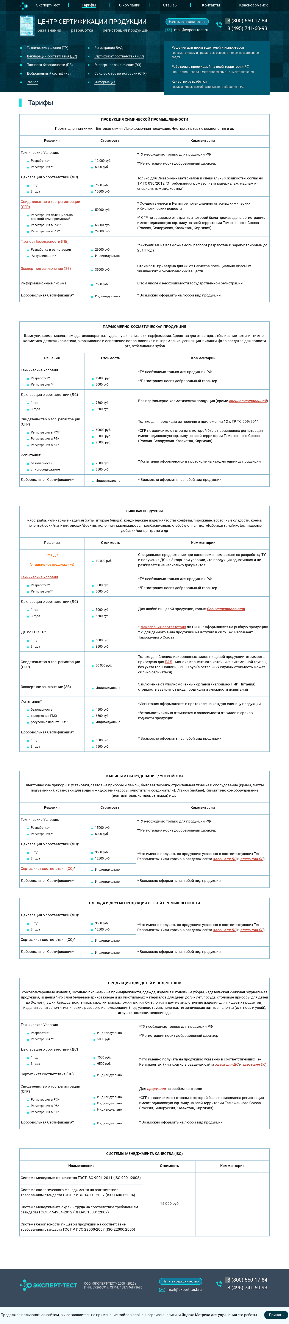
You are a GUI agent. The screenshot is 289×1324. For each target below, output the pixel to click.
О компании (129, 5)
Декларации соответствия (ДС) (52, 56)
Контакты (211, 5)
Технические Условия (39, 577)
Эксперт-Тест (48, 5)
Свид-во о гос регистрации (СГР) (120, 73)
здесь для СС (251, 930)
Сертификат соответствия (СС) (119, 56)
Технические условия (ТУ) (48, 48)
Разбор (32, 82)
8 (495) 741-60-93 (247, 28)
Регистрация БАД (108, 48)
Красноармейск (253, 5)
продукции (156, 1088)
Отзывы (170, 5)
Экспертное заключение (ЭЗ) (117, 65)
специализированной (248, 401)
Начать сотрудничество (187, 22)
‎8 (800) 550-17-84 (247, 21)
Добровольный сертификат (49, 73)
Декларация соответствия (163, 627)
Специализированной (226, 609)
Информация (105, 82)
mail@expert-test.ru (191, 30)
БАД (168, 662)
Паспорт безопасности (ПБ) (45, 241)
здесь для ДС (224, 859)
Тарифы (89, 5)
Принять (276, 1315)
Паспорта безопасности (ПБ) (50, 65)
